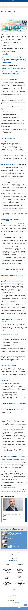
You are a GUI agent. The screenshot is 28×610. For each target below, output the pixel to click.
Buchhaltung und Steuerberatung (8, 487)
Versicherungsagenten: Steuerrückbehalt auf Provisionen (13, 64)
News (18, 6)
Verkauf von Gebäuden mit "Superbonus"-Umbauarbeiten (13, 56)
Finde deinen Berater (13, 560)
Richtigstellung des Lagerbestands (8, 51)
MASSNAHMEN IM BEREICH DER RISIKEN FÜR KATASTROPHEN (13, 456)
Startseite (2, 6)
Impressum (14, 595)
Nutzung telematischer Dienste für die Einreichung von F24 (13, 71)
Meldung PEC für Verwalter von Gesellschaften (16, 547)
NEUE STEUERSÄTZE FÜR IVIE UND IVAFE (9, 365)
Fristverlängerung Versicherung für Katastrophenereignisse (16, 543)
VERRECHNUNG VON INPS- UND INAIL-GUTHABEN (10, 417)
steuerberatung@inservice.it (10, 520)
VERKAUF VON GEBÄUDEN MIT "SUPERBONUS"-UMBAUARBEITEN (13, 164)
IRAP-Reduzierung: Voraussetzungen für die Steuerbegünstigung (16, 534)
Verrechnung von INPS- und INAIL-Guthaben (10, 73)
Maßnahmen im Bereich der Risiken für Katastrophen (12, 74)
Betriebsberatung (13, 6)
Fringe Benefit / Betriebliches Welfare (9, 65)
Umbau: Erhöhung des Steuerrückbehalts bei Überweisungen (14, 59)
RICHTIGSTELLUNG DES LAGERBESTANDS (9, 79)
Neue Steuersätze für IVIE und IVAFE (9, 67)
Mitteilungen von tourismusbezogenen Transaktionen (16, 538)
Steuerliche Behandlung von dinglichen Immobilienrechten (13, 57)
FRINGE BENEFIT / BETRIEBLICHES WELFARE (9, 334)
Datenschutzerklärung (14, 596)
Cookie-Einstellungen (14, 598)
